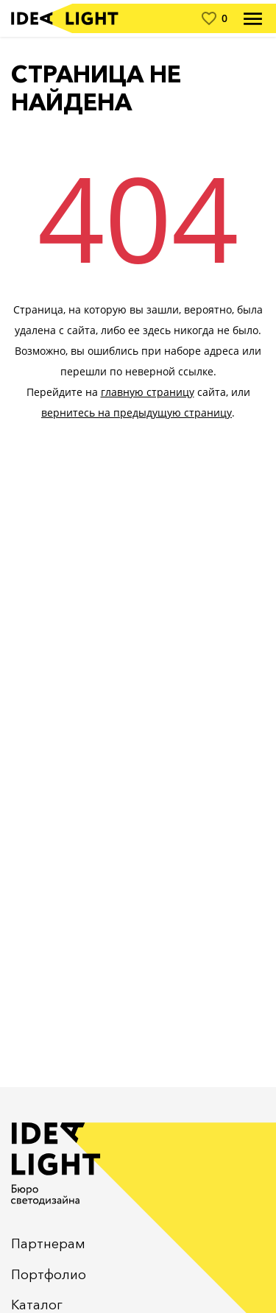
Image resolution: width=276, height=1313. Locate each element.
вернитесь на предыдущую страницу (136, 413)
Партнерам (48, 1244)
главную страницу (147, 392)
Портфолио (48, 1275)
